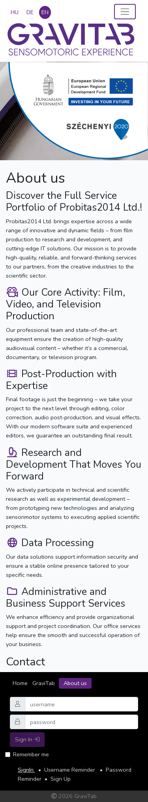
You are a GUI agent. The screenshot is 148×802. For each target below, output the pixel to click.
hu (15, 12)
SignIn (26, 770)
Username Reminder (70, 770)
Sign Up (61, 779)
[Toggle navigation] (125, 11)
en (45, 12)
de (30, 12)
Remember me (31, 754)
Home (20, 683)
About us (75, 683)
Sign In (27, 739)
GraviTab (43, 683)
